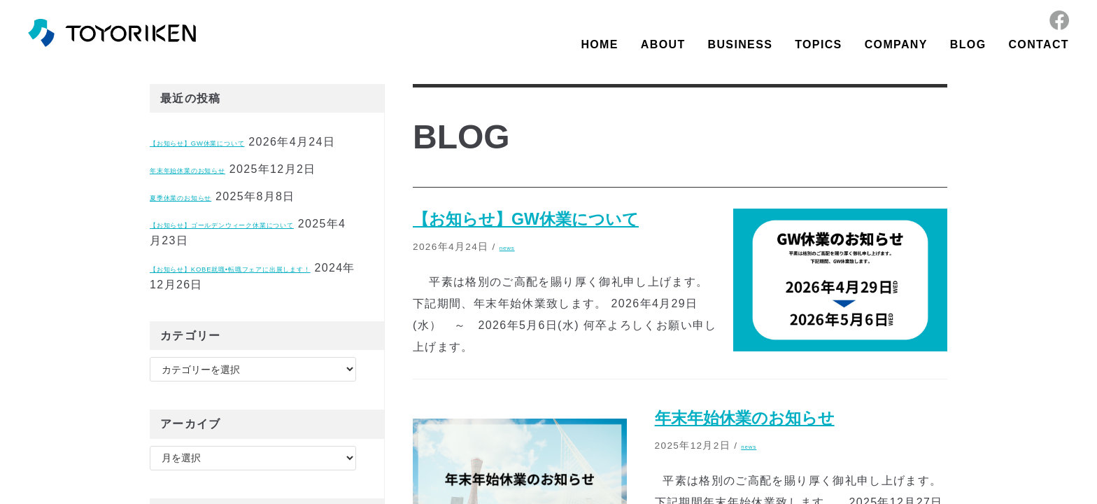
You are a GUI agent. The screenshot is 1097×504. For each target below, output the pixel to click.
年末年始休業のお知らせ (216, 186)
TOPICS (818, 44)
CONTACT (1038, 44)
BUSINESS (740, 44)
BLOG (968, 44)
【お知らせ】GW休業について (233, 142)
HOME (599, 44)
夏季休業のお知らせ (204, 230)
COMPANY (896, 44)
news (512, 246)
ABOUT (663, 44)
